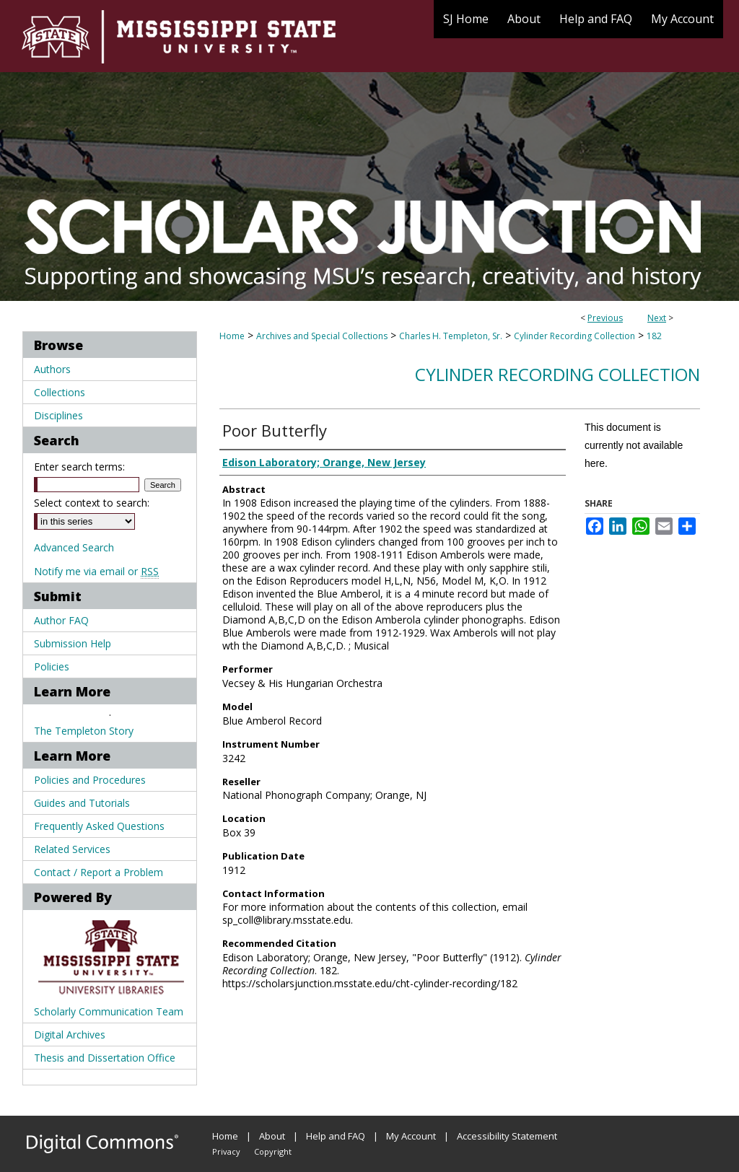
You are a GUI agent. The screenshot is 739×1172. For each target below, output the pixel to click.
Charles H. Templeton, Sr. (450, 336)
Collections (59, 392)
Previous (605, 318)
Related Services (72, 849)
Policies (51, 666)
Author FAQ (61, 620)
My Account (411, 1135)
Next (656, 318)
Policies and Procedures (90, 780)
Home (232, 336)
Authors (52, 369)
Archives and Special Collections (322, 336)
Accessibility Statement (507, 1135)
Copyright (273, 1151)
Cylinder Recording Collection (574, 336)
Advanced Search (74, 547)
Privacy (226, 1151)
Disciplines (58, 415)
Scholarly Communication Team (108, 1011)
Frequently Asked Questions (99, 826)
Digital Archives (69, 1034)
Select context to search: (91, 503)
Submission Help (72, 643)
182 (654, 336)
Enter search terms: (79, 466)
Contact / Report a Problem (98, 872)
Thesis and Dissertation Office (104, 1057)
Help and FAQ (335, 1135)
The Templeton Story (84, 731)
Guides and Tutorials (82, 803)
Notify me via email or (96, 571)
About (272, 1135)
